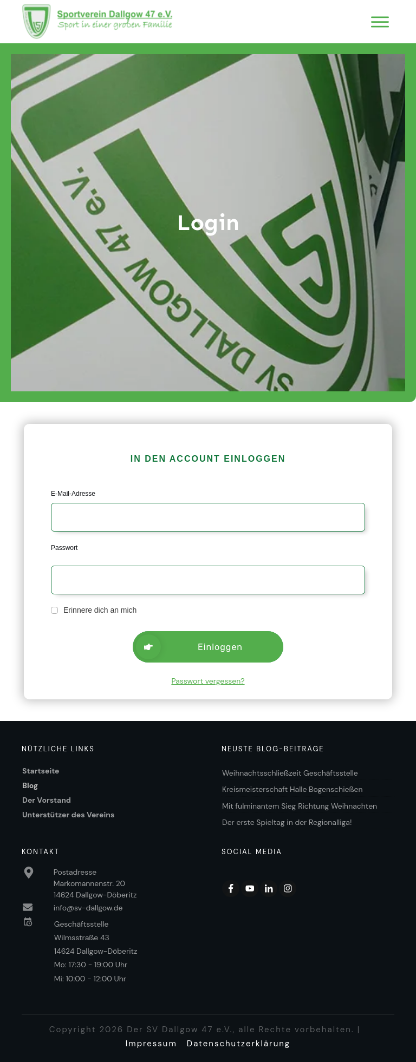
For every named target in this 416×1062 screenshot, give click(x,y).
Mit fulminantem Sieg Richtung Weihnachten (299, 806)
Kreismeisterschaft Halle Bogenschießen (292, 789)
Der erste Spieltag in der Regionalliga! (288, 822)
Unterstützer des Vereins (68, 815)
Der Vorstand (46, 800)
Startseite (41, 771)
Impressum (151, 1043)
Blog (30, 785)
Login (208, 222)
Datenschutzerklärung (238, 1043)
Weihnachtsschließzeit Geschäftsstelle (290, 773)
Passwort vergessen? (207, 681)
